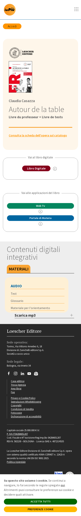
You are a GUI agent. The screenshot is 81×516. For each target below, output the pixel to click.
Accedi (12, 26)
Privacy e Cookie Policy (23, 398)
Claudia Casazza (22, 100)
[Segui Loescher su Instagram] (17, 374)
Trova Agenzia (18, 384)
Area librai (16, 388)
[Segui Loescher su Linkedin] (23, 374)
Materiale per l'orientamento (30, 308)
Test (14, 293)
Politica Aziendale (16, 461)
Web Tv (40, 206)
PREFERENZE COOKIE (41, 509)
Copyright (16, 405)
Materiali (18, 269)
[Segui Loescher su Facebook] (10, 374)
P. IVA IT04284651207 (17, 433)
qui (63, 485)
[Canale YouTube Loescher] (30, 374)
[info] (40, 211)
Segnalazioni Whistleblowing (26, 401)
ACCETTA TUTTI (40, 501)
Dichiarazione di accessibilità (26, 416)
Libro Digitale (36, 168)
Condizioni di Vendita (22, 409)
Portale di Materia (40, 218)
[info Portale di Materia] (40, 224)
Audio (16, 285)
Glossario (17, 301)
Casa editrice (17, 381)
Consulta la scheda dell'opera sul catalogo (38, 135)
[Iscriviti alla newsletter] (37, 374)
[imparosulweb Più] (10, 9)
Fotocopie (16, 412)
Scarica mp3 (25, 315)
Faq (13, 392)
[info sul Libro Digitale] (55, 169)
